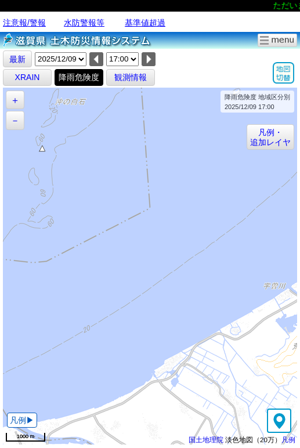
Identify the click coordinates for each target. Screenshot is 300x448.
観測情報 (130, 77)
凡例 (288, 439)
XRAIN (27, 77)
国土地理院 (206, 439)
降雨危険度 (79, 77)
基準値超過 (145, 22)
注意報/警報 (24, 22)
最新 (17, 59)
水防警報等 (84, 22)
